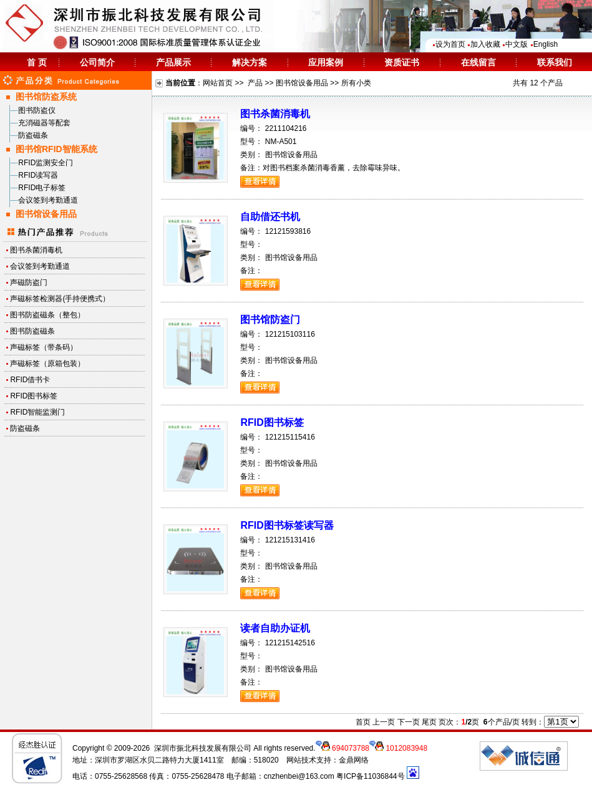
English (544, 44)
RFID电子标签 (42, 187)
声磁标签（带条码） (43, 347)
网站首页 (218, 83)
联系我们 (554, 62)
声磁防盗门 (28, 282)
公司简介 (97, 62)
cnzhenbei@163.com (299, 776)
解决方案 (249, 62)
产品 (255, 83)
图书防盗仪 (37, 110)
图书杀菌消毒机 (36, 250)
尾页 (429, 722)
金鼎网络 (354, 760)
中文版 (515, 44)
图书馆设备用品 (302, 83)
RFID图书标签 (33, 396)
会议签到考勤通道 (48, 200)
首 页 (37, 62)
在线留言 (478, 62)
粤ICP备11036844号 (370, 776)
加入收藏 (483, 44)
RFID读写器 (38, 175)
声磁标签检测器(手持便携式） (60, 298)
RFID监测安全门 (45, 162)
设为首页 (448, 44)
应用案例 (325, 62)
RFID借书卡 (30, 379)
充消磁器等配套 (44, 122)
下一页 (408, 722)
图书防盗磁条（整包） (47, 315)
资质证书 (401, 62)
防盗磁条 (33, 135)
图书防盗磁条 (32, 331)
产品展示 (173, 62)
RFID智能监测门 (37, 412)
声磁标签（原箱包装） (47, 363)
